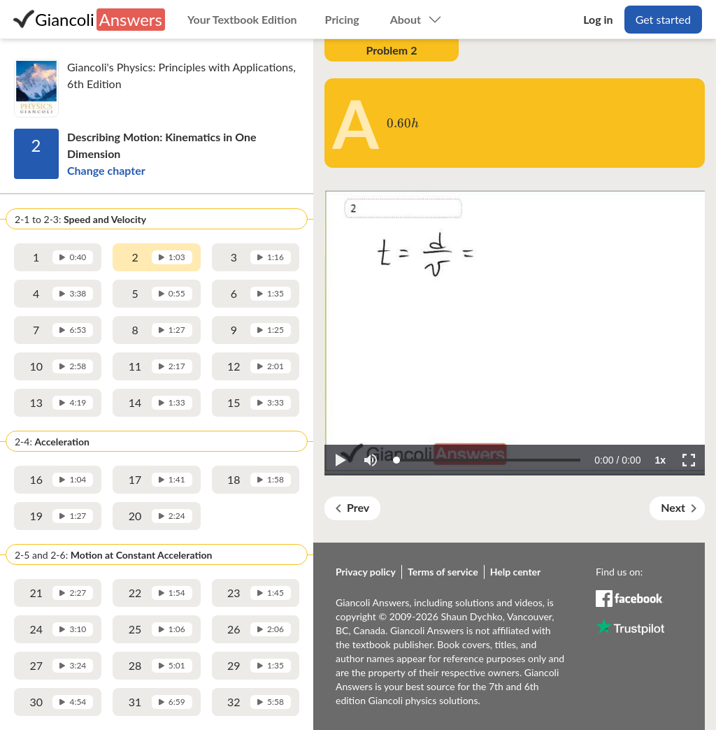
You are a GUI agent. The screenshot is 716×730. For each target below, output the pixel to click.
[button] (339, 460)
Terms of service (443, 572)
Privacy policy (366, 572)
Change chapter (106, 170)
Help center (515, 572)
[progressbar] (617, 460)
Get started (663, 19)
